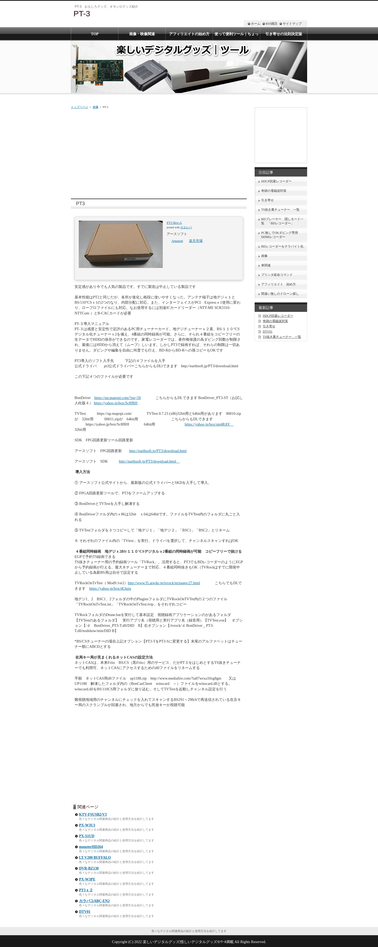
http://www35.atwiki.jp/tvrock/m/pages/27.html (164, 583)
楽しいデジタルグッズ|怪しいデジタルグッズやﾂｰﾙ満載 (188, 942)
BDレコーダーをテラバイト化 (282, 246)
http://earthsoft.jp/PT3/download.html (157, 451)
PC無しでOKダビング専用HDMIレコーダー (279, 235)
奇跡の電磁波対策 (273, 191)
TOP (94, 34)
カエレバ (186, 227)
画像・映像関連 (142, 34)
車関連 (266, 265)
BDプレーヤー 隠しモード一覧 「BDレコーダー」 (282, 221)
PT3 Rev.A (174, 223)
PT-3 (82, 13)
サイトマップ (292, 23)
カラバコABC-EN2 (94, 901)
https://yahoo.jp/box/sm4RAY (209, 424)
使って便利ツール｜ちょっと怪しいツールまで (236, 36)
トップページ (79, 106)
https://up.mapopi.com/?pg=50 (117, 398)
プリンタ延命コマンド (277, 275)
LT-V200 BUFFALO (95, 858)
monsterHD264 (91, 847)
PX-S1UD (86, 836)
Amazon (177, 241)
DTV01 (85, 912)
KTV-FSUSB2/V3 (93, 814)
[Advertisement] (159, 152)
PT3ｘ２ (86, 890)
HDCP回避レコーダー (276, 181)
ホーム (255, 23)
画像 (95, 106)
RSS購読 (271, 23)
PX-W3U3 (87, 825)
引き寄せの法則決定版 (283, 34)
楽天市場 (196, 241)
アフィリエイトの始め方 (189, 34)
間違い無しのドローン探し (280, 294)
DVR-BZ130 (89, 868)
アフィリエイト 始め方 (278, 284)
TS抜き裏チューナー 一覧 (280, 209)
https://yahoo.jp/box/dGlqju (110, 588)
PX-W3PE (87, 879)
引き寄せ (267, 200)
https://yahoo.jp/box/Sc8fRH (116, 403)
